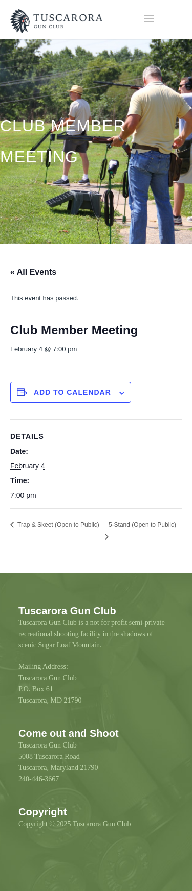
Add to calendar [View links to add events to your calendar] (72, 392)
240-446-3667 (38, 779)
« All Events (33, 272)
